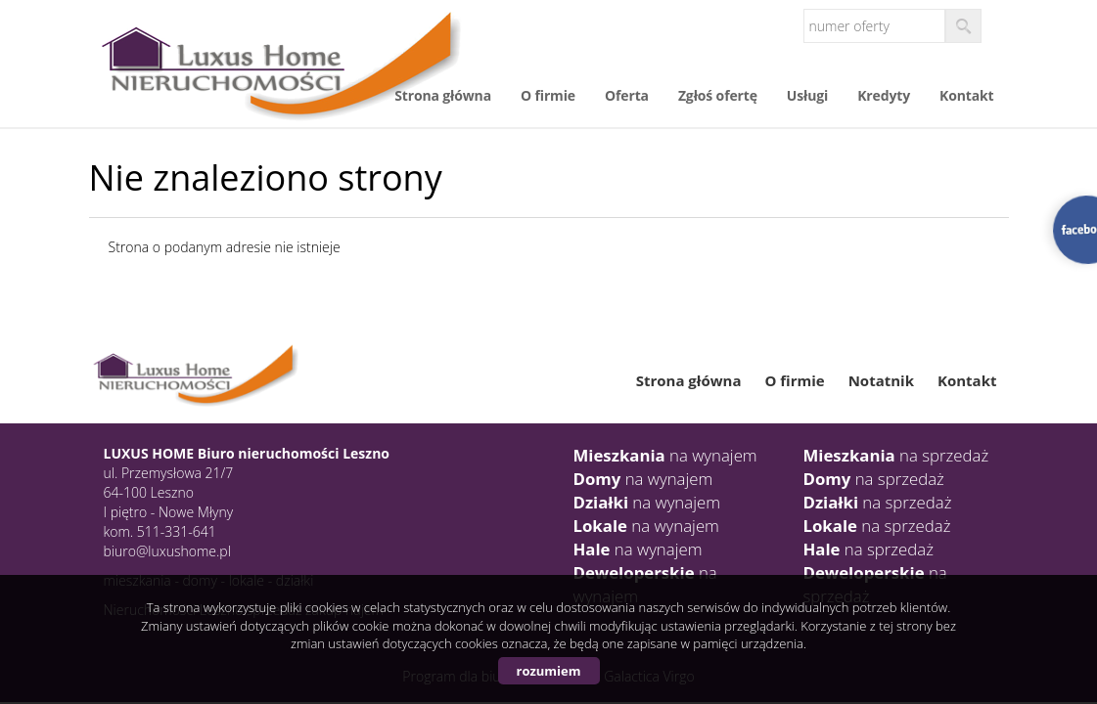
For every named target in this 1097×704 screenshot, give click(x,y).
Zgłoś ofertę (717, 95)
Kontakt (966, 95)
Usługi (807, 95)
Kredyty (883, 95)
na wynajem (665, 455)
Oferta (627, 95)
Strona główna (442, 95)
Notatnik (881, 380)
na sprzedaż (896, 455)
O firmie (548, 95)
